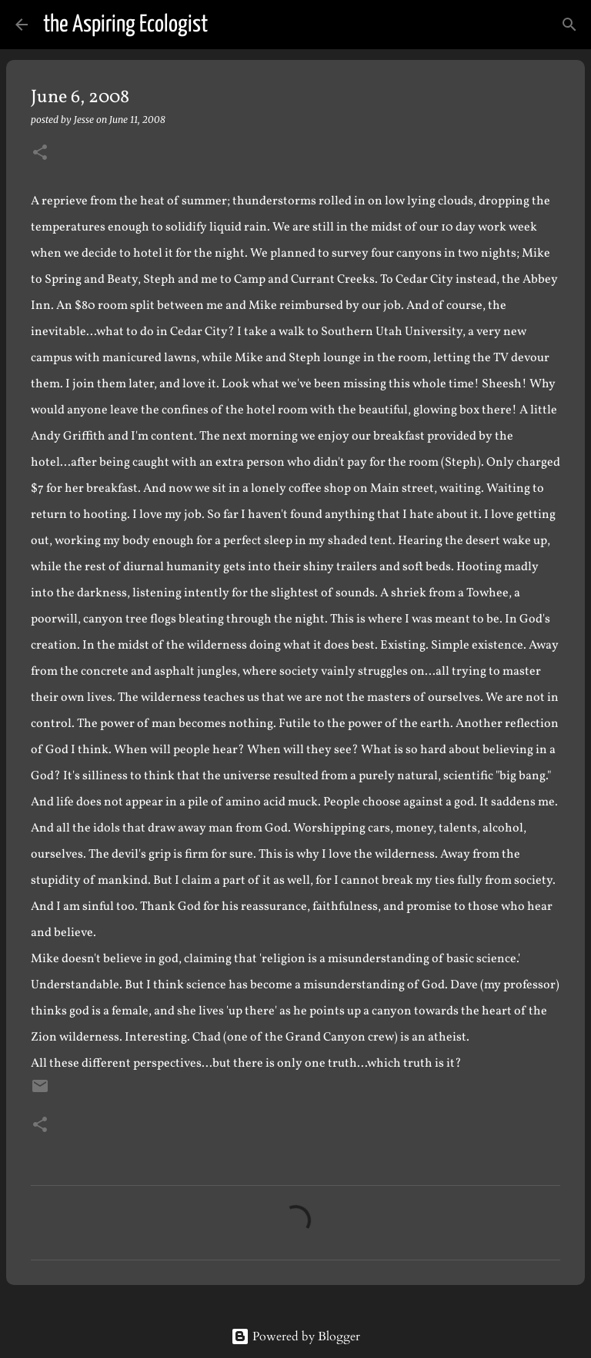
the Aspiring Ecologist (125, 24)
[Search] (229, 24)
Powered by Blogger (295, 1336)
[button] (40, 153)
